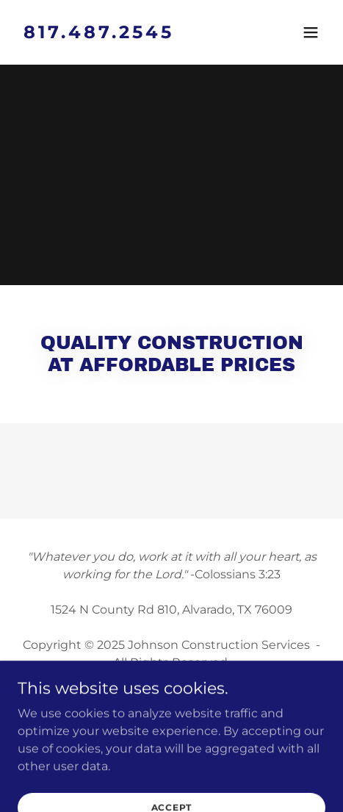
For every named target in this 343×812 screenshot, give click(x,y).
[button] (310, 32)
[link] (125, 34)
